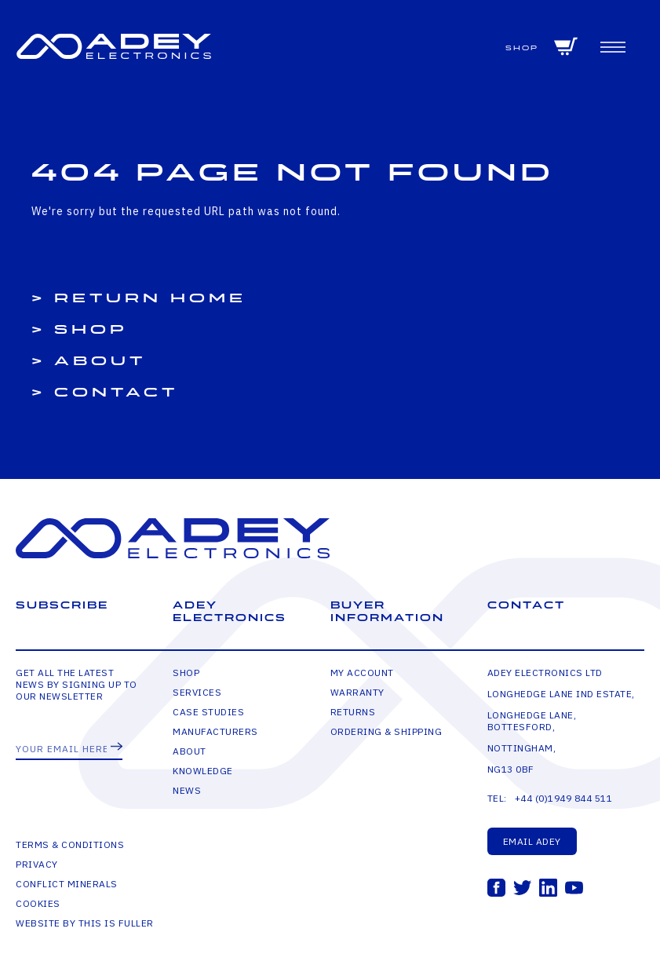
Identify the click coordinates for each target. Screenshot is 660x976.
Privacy (37, 864)
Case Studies (208, 712)
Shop (521, 48)
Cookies (38, 903)
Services (197, 692)
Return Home (150, 298)
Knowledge (203, 771)
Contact (116, 392)
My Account (362, 672)
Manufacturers (215, 731)
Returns (353, 712)
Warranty (357, 692)
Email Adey (532, 841)
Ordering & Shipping (386, 731)
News (187, 790)
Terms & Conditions (70, 844)
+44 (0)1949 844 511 (564, 798)
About (100, 361)
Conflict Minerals (67, 884)
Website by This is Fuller (85, 923)
